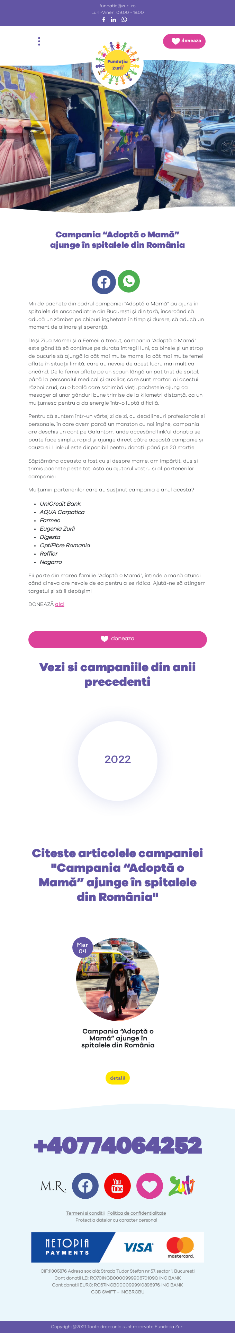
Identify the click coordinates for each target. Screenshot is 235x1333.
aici (59, 604)
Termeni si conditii (85, 1213)
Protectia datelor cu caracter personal (116, 1220)
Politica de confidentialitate (136, 1213)
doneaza (117, 639)
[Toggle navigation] (39, 41)
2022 (118, 759)
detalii (117, 1077)
